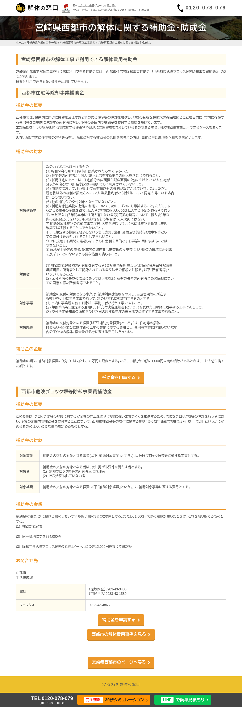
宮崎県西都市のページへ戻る (119, 662)
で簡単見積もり (182, 700)
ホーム (20, 42)
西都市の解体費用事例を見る (119, 634)
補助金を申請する (118, 377)
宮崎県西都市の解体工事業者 (77, 42)
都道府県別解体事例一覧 (42, 42)
